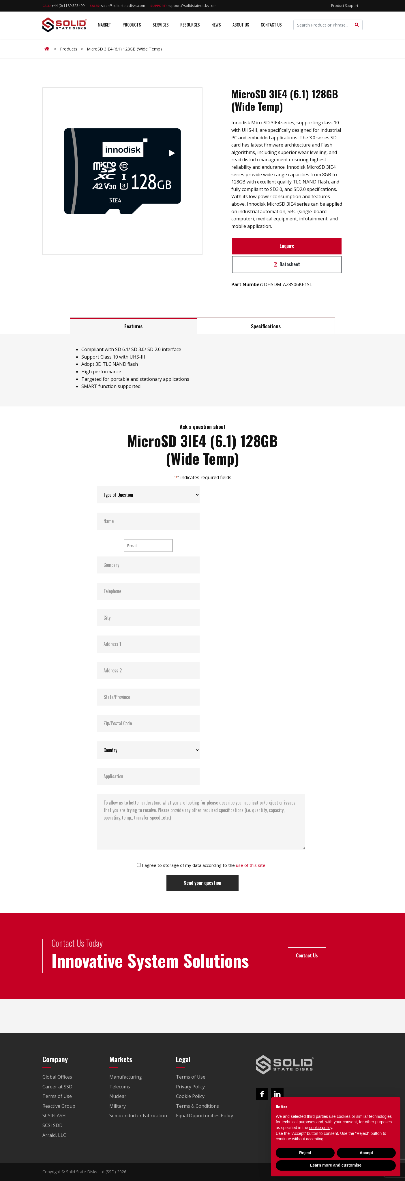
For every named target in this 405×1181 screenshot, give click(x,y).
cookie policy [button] (320, 1127)
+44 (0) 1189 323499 (63, 5)
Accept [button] (366, 1152)
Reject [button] (305, 1152)
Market (104, 26)
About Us (240, 26)
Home (47, 48)
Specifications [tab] (266, 326)
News (216, 26)
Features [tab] (133, 326)
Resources (190, 26)
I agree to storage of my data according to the (203, 865)
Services (161, 26)
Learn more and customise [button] (335, 1165)
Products (132, 26)
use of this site (250, 865)
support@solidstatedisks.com (183, 5)
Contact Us (271, 26)
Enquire (287, 245)
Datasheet (287, 264)
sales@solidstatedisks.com (117, 5)
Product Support (344, 5)
